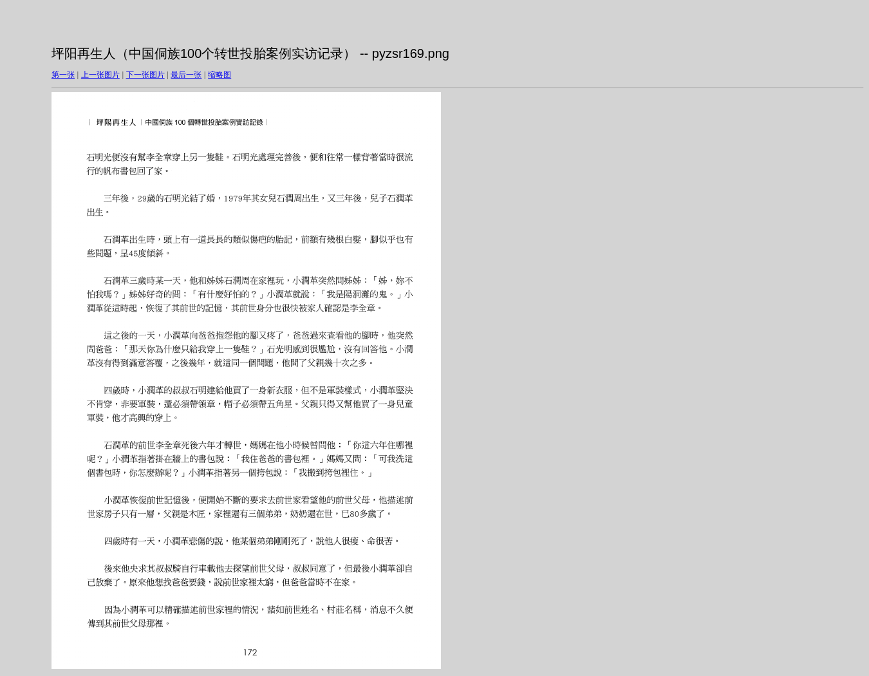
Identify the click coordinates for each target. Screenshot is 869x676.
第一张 (63, 74)
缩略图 (219, 74)
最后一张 (186, 74)
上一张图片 (100, 74)
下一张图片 (145, 74)
